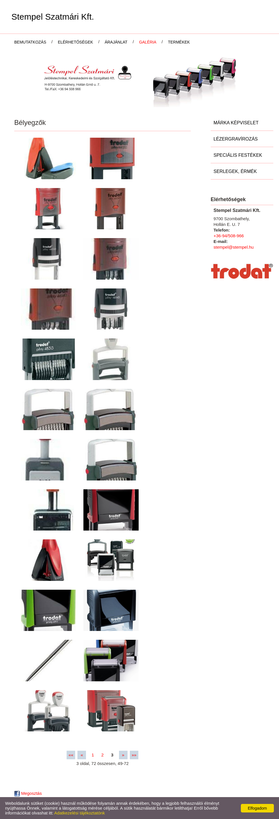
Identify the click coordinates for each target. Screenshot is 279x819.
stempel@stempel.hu (234, 247)
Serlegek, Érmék (235, 171)
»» (134, 754)
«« (71, 754)
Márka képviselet (236, 122)
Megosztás (28, 793)
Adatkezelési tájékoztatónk (79, 812)
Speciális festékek (238, 155)
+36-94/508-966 (229, 235)
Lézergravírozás (236, 139)
